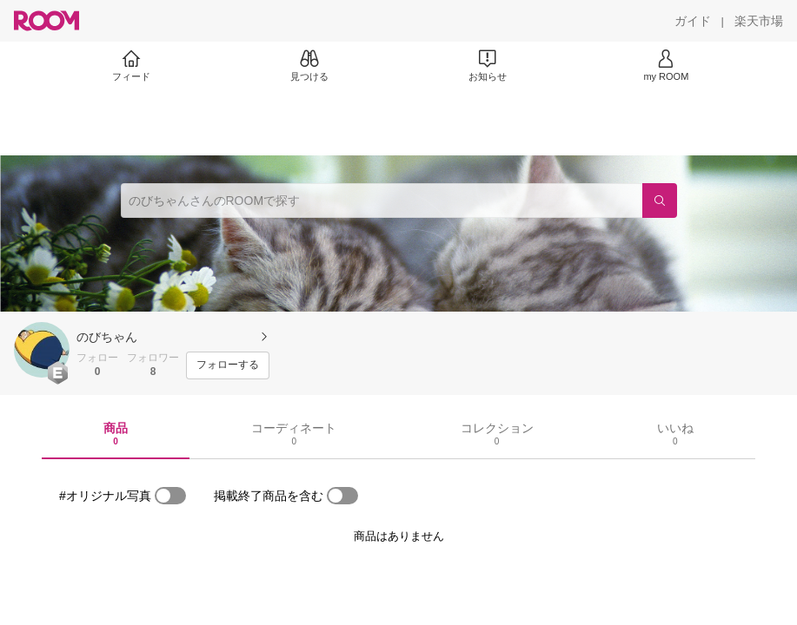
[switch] (170, 495)
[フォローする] (227, 365)
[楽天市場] (758, 21)
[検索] (659, 200)
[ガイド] (692, 21)
